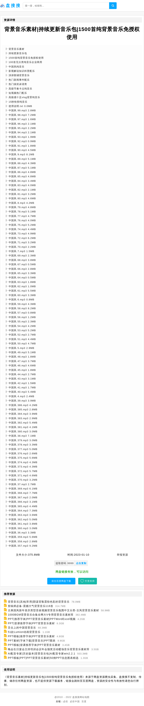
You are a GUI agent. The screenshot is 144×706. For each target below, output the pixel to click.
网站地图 (84, 697)
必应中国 (75, 701)
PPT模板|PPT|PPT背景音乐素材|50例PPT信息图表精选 (43, 657)
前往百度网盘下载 (61, 581)
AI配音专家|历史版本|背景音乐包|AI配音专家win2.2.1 (41, 653)
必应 (65, 701)
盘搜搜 (76, 697)
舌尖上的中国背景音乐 (22, 627)
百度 (84, 701)
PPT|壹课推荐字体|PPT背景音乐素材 (31, 623)
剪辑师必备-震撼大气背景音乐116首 (30, 606)
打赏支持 (90, 581)
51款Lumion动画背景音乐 (24, 631)
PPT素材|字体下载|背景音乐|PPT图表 (32, 640)
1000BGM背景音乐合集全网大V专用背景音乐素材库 (41, 614)
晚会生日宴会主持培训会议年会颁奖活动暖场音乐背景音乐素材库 (48, 649)
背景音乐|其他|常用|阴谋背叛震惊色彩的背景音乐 (39, 601)
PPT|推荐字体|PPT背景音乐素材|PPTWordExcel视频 (42, 618)
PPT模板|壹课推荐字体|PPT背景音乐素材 (34, 644)
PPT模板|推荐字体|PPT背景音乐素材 (31, 636)
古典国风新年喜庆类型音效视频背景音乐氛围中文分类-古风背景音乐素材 (53, 610)
